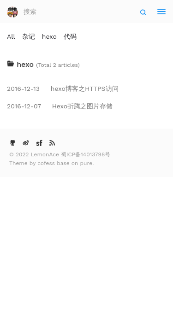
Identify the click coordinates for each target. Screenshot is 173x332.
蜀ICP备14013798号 (85, 154)
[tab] (86, 64)
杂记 (28, 36)
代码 (70, 36)
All (11, 36)
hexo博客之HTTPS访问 (63, 88)
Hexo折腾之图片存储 (60, 106)
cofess (47, 163)
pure (86, 163)
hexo (49, 36)
